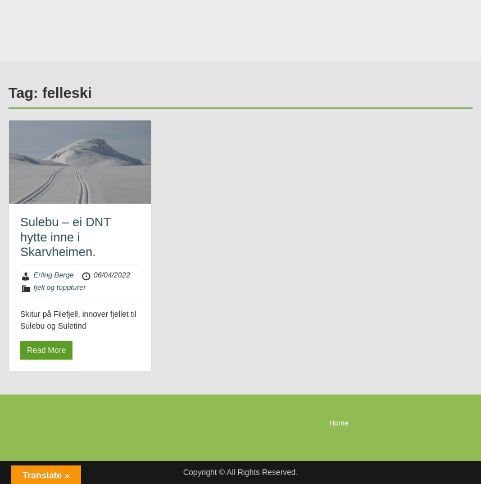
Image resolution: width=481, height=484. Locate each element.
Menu (20, 31)
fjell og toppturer (60, 287)
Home (339, 423)
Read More (46, 350)
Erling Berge (54, 275)
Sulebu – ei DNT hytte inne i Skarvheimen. (65, 237)
